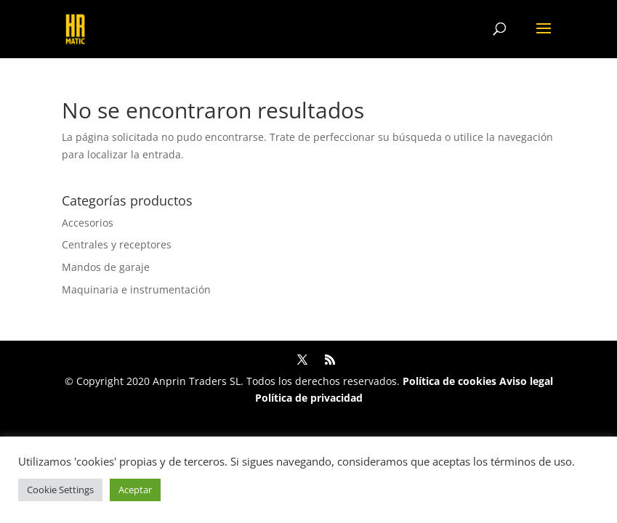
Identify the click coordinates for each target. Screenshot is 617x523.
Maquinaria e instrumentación (136, 289)
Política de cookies (449, 381)
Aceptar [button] (135, 489)
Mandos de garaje (106, 267)
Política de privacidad (309, 398)
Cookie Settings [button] (60, 489)
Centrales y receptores (117, 244)
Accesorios (87, 223)
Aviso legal (526, 381)
